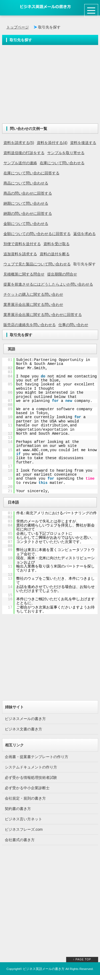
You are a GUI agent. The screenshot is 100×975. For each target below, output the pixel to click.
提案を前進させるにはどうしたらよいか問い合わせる (48, 284)
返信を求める (84, 234)
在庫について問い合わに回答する (31, 173)
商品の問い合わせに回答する (27, 193)
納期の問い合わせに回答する (27, 213)
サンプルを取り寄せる (66, 153)
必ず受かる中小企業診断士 (27, 788)
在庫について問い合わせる (62, 163)
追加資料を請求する (20, 254)
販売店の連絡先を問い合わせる (29, 325)
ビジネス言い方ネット (23, 819)
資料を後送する (83, 143)
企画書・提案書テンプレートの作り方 (36, 757)
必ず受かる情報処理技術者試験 (31, 777)
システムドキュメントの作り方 (31, 767)
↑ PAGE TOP (82, 959)
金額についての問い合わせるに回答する (37, 234)
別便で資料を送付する (22, 244)
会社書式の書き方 (20, 840)
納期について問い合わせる (25, 203)
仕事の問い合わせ (73, 325)
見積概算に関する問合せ (24, 274)
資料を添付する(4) (52, 143)
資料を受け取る (56, 244)
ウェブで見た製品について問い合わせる (37, 264)
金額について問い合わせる (25, 223)
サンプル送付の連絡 (20, 163)
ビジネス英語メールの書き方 (44, 968)
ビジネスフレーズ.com (24, 829)
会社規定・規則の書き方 (25, 798)
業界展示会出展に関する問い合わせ (33, 304)
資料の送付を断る (55, 254)
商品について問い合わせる (25, 183)
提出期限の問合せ (62, 274)
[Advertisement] (50, 86)
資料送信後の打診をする (24, 153)
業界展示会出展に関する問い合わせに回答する (42, 314)
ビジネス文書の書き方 (23, 729)
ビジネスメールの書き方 (25, 719)
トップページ (17, 27)
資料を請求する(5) (18, 143)
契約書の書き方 (18, 809)
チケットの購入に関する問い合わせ (33, 294)
